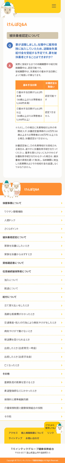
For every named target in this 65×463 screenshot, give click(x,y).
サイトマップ (15, 438)
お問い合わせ (32, 438)
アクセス (13, 432)
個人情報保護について (32, 432)
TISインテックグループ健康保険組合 (31, 6)
